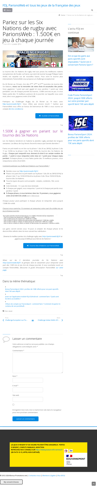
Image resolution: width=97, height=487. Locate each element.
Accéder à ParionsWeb (49, 115)
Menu (9, 10)
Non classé (8, 311)
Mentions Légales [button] (49, 475)
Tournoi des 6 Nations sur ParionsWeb (43, 245)
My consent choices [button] (11, 482)
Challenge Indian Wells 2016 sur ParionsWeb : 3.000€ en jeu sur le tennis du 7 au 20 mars (50, 320)
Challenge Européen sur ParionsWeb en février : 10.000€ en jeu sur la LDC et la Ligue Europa (19, 320)
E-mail (15, 385)
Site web (16, 395)
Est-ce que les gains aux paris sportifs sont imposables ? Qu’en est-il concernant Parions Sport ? (80, 60)
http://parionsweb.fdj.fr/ (12, 104)
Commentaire (18, 350)
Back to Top (94, 484)
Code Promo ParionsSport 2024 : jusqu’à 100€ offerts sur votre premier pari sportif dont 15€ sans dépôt (81, 99)
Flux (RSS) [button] (61, 475)
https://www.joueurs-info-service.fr (49, 450)
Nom (15, 376)
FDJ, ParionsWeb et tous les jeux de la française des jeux (41, 5)
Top (61, 125)
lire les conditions (16, 109)
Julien (15, 44)
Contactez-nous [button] (35, 475)
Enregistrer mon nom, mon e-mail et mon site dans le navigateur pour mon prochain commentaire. (37, 411)
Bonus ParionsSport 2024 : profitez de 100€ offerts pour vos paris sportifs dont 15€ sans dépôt (81, 139)
